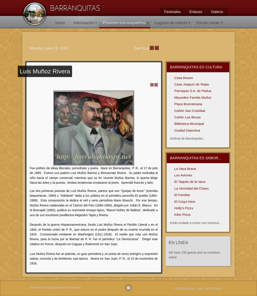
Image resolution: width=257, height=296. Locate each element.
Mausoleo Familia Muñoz (192, 97)
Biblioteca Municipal (189, 123)
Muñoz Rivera (45, 71)
